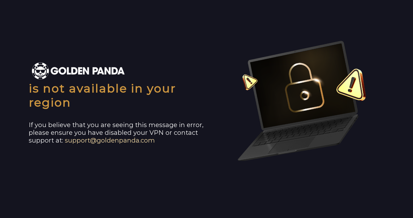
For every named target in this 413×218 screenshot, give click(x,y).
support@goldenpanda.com (110, 140)
